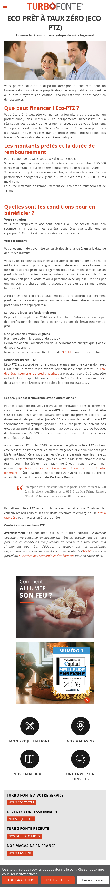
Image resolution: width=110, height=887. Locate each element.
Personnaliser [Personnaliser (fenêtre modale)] (93, 880)
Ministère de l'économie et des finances (46, 556)
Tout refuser (57, 880)
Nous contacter (22, 802)
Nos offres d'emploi (25, 836)
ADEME (67, 352)
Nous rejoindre (21, 819)
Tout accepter (20, 880)
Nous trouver (20, 853)
